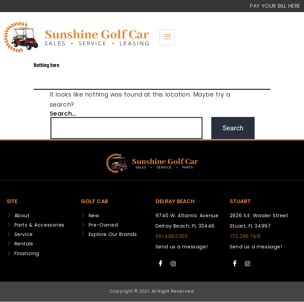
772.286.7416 (245, 236)
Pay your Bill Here (275, 6)
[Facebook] (161, 264)
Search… (63, 113)
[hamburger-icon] (167, 37)
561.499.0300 (172, 236)
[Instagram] (173, 264)
